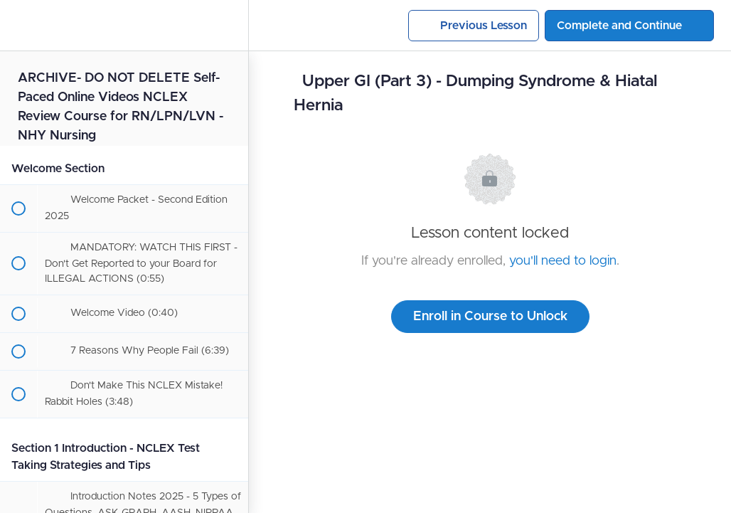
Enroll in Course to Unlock (490, 316)
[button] (18, 25)
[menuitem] (230, 25)
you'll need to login (563, 261)
